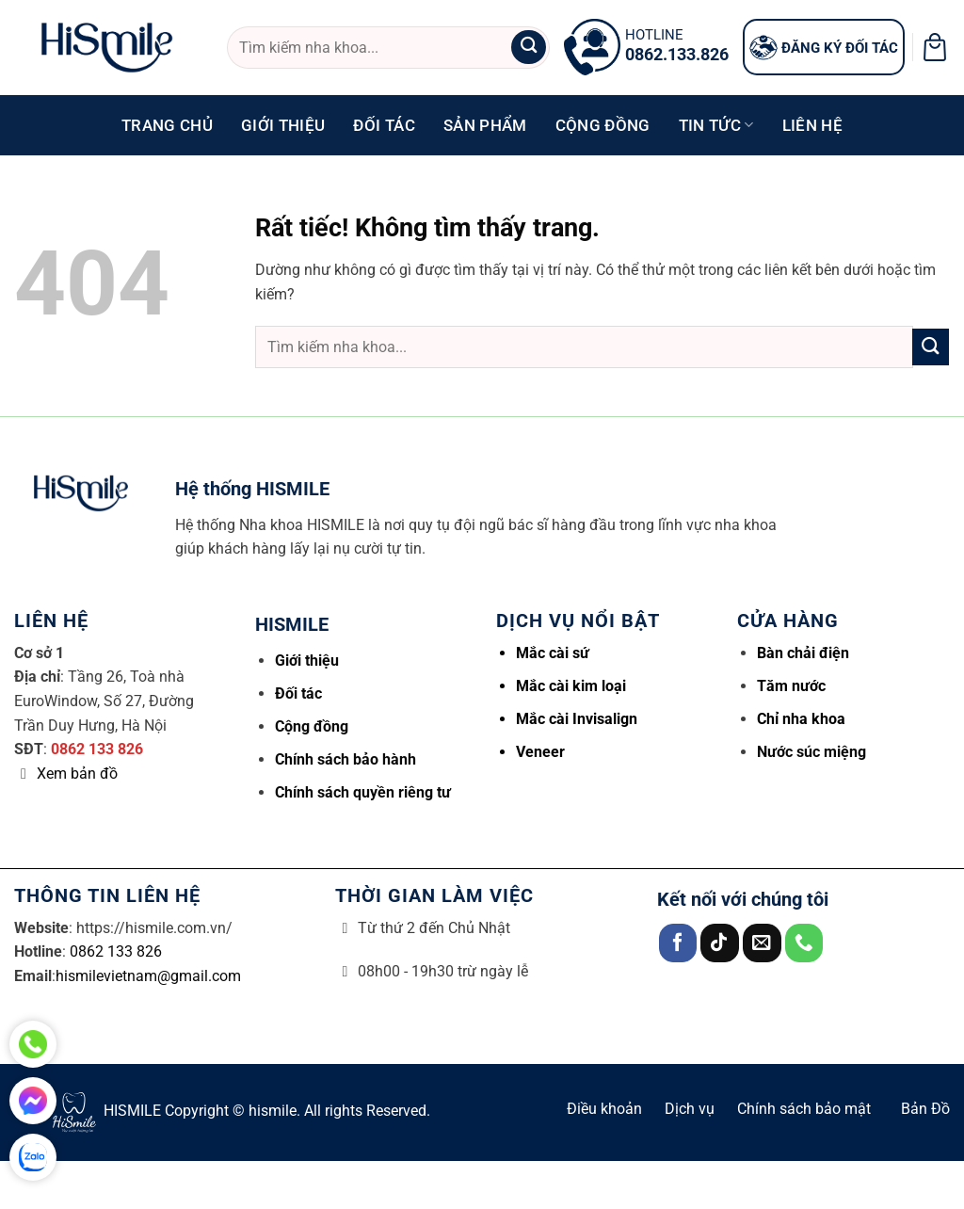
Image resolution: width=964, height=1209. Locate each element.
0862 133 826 (97, 749)
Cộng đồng (603, 125)
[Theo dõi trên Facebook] (678, 943)
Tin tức (716, 125)
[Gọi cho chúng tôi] (804, 943)
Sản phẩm (485, 125)
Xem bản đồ (77, 773)
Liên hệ (812, 125)
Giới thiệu (283, 125)
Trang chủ (167, 125)
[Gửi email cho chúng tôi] (762, 943)
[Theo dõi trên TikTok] (719, 943)
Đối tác (383, 125)
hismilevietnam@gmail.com (148, 976)
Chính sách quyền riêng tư (363, 792)
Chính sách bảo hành (345, 759)
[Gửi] (528, 47)
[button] (935, 47)
